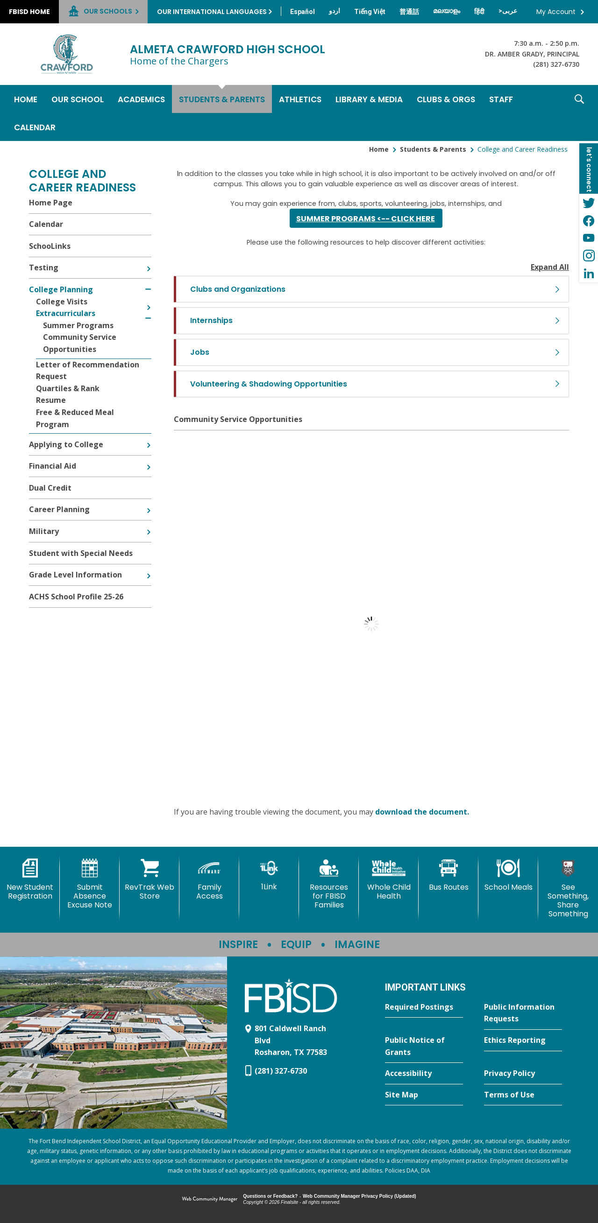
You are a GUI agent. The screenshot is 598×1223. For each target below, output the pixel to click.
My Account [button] (556, 11)
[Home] (25, 99)
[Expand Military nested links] (148, 525)
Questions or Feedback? (270, 1196)
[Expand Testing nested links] (148, 262)
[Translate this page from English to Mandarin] (409, 11)
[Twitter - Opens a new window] (588, 202)
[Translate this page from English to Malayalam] (446, 11)
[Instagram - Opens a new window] (588, 255)
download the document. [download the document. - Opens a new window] (422, 812)
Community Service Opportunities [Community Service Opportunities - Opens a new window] (238, 419)
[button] (579, 113)
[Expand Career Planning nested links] (148, 503)
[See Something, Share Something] (568, 889)
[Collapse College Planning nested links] (148, 283)
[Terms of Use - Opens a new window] (523, 1095)
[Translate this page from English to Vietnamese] (369, 11)
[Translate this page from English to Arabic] (508, 11)
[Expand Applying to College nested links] (148, 438)
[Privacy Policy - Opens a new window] (523, 1073)
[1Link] (269, 875)
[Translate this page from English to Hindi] (479, 11)
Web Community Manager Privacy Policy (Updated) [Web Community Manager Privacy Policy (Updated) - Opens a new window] (359, 1196)
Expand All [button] (550, 267)
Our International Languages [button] (212, 11)
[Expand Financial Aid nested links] (148, 460)
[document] (371, 624)
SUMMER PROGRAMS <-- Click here (365, 218)
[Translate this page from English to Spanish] (302, 11)
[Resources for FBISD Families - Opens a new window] (329, 884)
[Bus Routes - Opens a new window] (448, 875)
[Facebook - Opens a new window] (588, 220)
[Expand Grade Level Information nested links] (148, 569)
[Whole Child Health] (388, 879)
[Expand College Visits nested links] (148, 300)
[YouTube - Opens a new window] (588, 238)
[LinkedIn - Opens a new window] (588, 273)
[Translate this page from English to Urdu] (334, 11)
